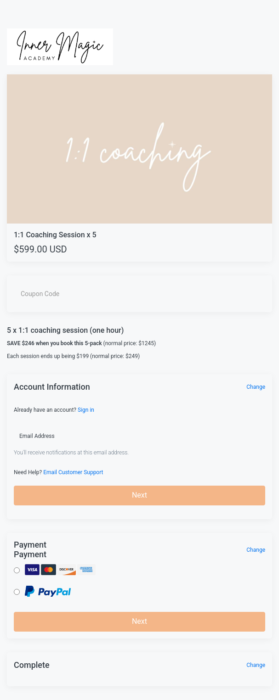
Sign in (86, 410)
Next (139, 495)
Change (255, 387)
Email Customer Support (73, 472)
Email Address (37, 436)
